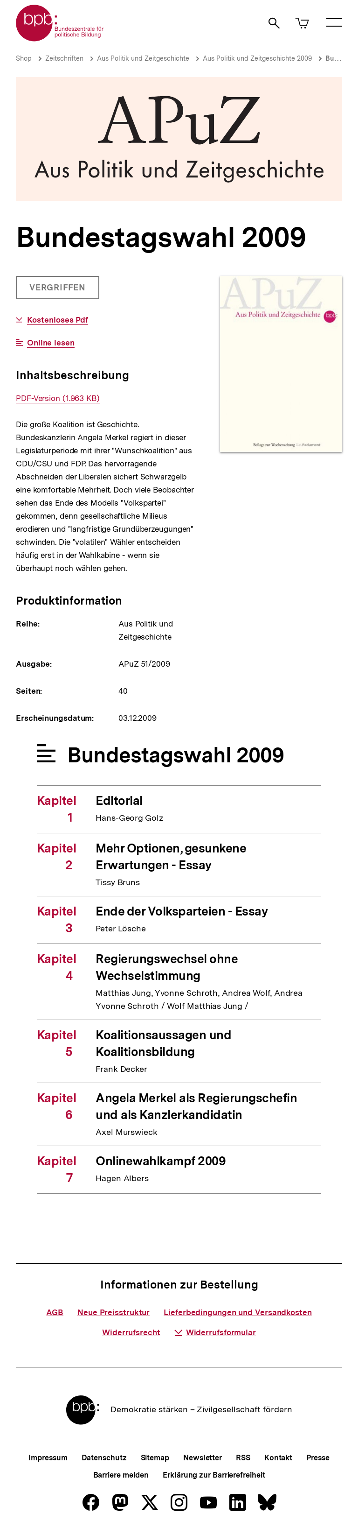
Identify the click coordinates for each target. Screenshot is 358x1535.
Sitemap (155, 1457)
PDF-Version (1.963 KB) (58, 398)
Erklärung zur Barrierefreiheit (214, 1475)
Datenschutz (104, 1457)
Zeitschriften (64, 58)
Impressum (47, 1457)
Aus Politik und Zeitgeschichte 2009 (257, 58)
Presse (317, 1457)
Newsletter (202, 1457)
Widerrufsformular (215, 1332)
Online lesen (51, 343)
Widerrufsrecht (131, 1332)
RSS (243, 1457)
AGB (54, 1312)
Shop (24, 58)
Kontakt (278, 1457)
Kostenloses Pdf (58, 320)
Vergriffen (58, 290)
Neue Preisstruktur (113, 1312)
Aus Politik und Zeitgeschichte (143, 58)
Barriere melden (121, 1475)
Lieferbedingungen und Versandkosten (238, 1312)
